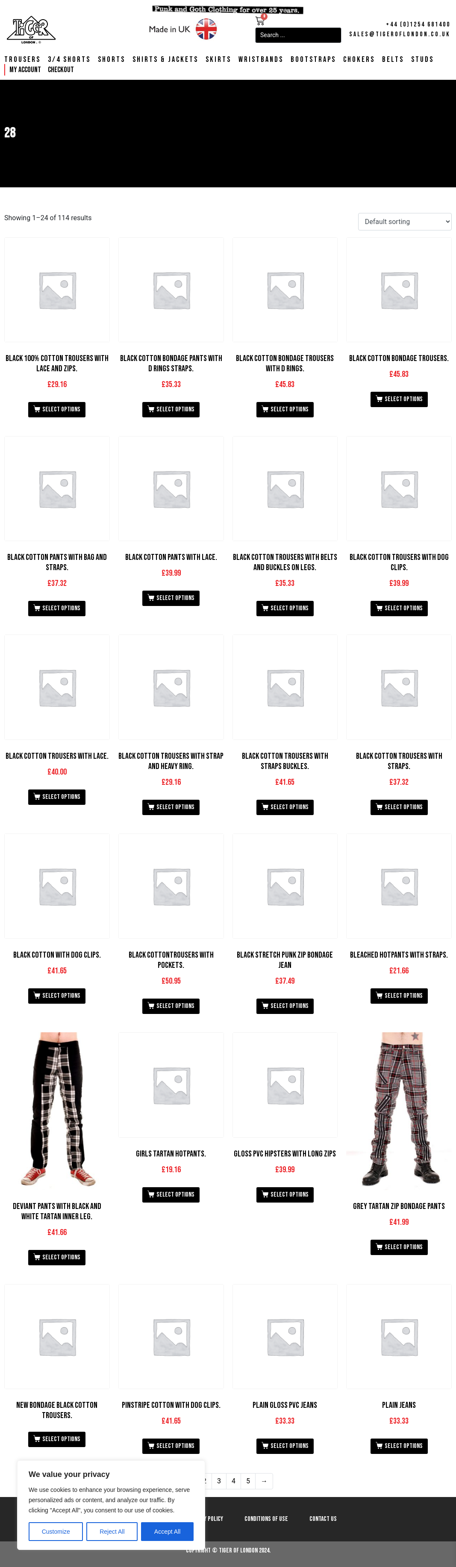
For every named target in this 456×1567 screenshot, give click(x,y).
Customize (56, 1531)
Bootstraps (313, 59)
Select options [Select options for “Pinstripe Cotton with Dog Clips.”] (175, 1446)
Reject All (112, 1531)
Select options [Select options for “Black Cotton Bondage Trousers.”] (404, 399)
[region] (111, 1505)
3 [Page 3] (219, 1481)
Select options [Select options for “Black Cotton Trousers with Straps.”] (404, 807)
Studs (422, 59)
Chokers (359, 59)
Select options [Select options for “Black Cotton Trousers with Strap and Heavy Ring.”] (175, 807)
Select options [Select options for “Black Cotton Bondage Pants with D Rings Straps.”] (175, 409)
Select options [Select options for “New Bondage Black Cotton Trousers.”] (61, 1439)
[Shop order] (405, 221)
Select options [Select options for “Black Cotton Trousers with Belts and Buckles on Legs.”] (290, 608)
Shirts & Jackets (165, 59)
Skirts (218, 59)
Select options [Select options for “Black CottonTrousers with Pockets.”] (175, 1006)
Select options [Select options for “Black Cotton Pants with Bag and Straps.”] (61, 608)
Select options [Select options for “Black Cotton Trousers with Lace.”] (61, 797)
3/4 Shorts (69, 59)
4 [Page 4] (233, 1481)
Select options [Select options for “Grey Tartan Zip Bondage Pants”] (404, 1247)
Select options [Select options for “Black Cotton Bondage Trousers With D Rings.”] (290, 409)
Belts (393, 59)
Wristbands (260, 59)
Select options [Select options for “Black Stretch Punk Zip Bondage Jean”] (290, 1006)
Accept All (167, 1531)
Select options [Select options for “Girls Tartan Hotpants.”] (175, 1195)
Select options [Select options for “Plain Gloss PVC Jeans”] (290, 1446)
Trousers (22, 59)
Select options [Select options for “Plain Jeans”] (404, 1446)
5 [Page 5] (248, 1481)
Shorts (111, 59)
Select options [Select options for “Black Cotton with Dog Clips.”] (61, 996)
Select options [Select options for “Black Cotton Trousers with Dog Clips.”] (404, 608)
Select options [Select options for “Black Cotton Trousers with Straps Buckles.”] (290, 807)
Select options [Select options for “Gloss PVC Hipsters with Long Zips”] (290, 1195)
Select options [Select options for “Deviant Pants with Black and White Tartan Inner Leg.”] (61, 1257)
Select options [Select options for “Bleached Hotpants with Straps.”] (404, 996)
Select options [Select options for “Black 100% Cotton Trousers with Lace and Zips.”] (61, 409)
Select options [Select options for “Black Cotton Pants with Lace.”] (175, 598)
